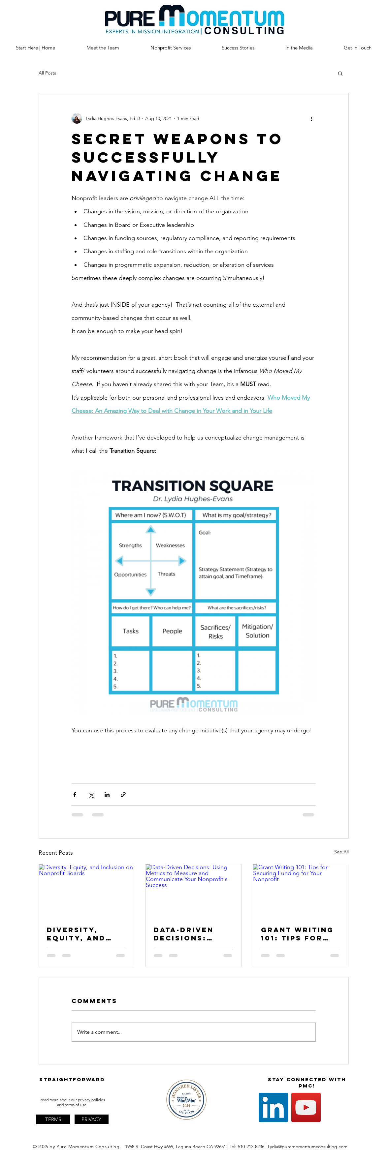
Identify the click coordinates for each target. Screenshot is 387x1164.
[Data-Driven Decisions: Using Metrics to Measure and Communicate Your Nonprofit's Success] (193, 891)
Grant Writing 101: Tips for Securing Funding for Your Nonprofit (297, 934)
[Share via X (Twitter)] (91, 794)
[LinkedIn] (273, 1107)
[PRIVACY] (92, 1119)
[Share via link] (123, 794)
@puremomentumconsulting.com (312, 1146)
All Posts (47, 73)
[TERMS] (53, 1119)
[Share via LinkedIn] (107, 794)
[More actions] (312, 118)
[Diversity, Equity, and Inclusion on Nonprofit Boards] (86, 891)
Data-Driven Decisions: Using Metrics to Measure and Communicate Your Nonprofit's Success (189, 934)
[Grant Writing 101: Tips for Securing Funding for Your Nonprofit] (300, 891)
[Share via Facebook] (75, 794)
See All (341, 852)
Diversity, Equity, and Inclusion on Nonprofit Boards (80, 934)
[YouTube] (306, 1107)
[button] (340, 73)
